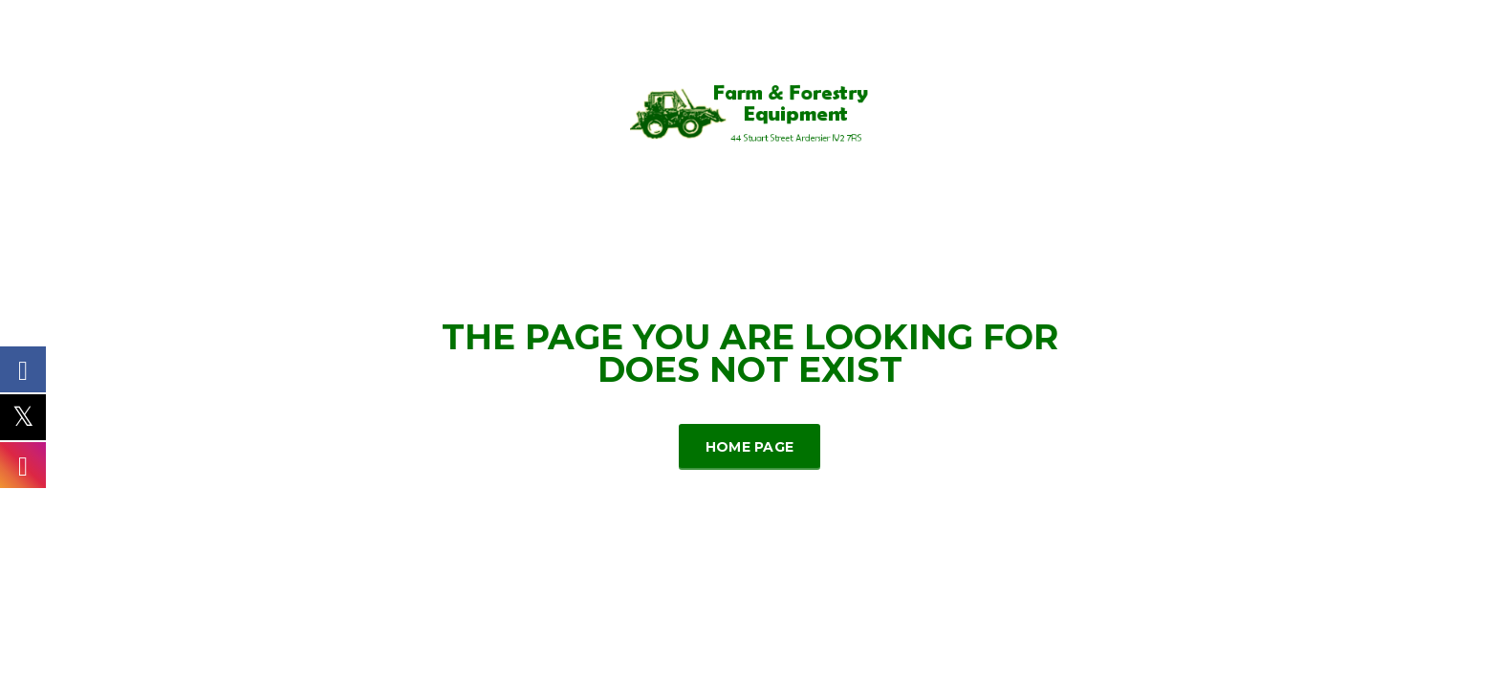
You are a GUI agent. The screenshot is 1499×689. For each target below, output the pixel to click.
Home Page (750, 447)
